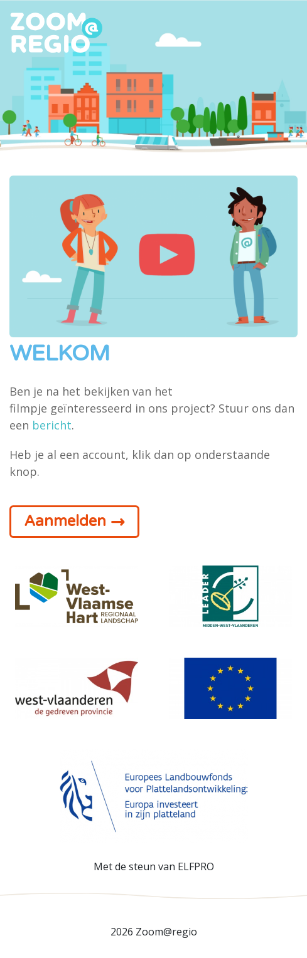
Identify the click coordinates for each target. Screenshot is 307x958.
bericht (52, 425)
